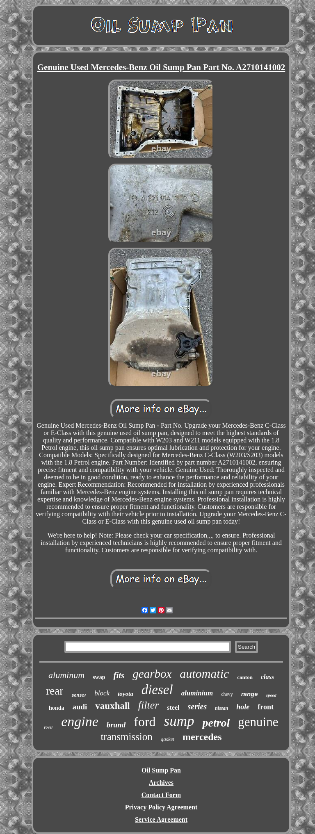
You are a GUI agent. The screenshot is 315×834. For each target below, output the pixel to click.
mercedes (202, 736)
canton (245, 677)
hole (242, 707)
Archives (161, 782)
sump (179, 721)
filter (148, 705)
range (249, 693)
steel (173, 707)
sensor (78, 695)
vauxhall (112, 706)
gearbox (151, 673)
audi (79, 706)
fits (118, 675)
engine (79, 721)
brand (116, 724)
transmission (126, 736)
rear (54, 691)
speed (271, 695)
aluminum (66, 675)
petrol (216, 722)
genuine (258, 722)
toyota (125, 693)
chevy (227, 694)
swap (99, 677)
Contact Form (161, 794)
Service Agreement (161, 819)
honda (56, 708)
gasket (167, 739)
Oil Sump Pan (161, 770)
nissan (221, 708)
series (197, 706)
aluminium (197, 693)
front (266, 707)
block (102, 693)
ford (144, 721)
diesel (157, 689)
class (267, 676)
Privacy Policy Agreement (161, 807)
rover (48, 727)
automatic (204, 673)
